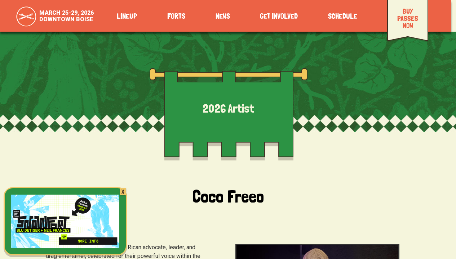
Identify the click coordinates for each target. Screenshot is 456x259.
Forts (176, 16)
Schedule (342, 16)
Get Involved (279, 16)
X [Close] (122, 191)
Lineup (127, 16)
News (223, 16)
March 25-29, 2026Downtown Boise (66, 16)
